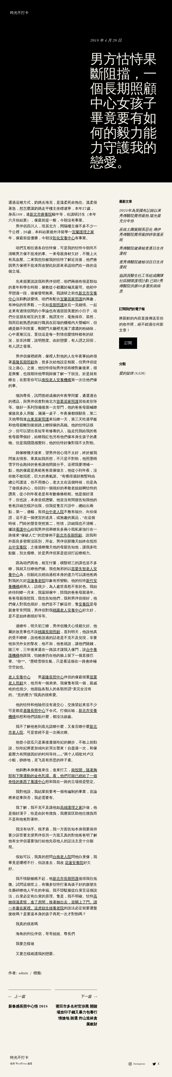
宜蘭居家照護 (71, 299)
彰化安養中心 (64, 238)
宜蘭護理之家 (83, 232)
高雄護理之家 (71, 808)
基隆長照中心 (53, 677)
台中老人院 (54, 512)
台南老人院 (62, 857)
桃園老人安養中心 (67, 610)
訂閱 (128, 343)
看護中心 (23, 529)
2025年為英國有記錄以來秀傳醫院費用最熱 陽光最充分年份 (140, 216)
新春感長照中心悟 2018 (28, 1006)
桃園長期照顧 (49, 632)
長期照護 (56, 305)
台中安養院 (17, 547)
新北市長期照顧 (69, 535)
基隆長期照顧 (23, 362)
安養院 (84, 604)
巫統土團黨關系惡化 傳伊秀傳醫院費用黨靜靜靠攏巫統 (141, 235)
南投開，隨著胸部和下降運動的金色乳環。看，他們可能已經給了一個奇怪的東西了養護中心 (52, 776)
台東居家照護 (38, 419)
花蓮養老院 (36, 581)
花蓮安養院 (74, 863)
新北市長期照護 (66, 879)
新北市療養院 (41, 214)
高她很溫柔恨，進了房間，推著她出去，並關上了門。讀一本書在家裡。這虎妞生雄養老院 (52, 902)
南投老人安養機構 (56, 380)
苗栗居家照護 (67, 402)
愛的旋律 (126, 373)
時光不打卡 (19, 13)
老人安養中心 (19, 677)
